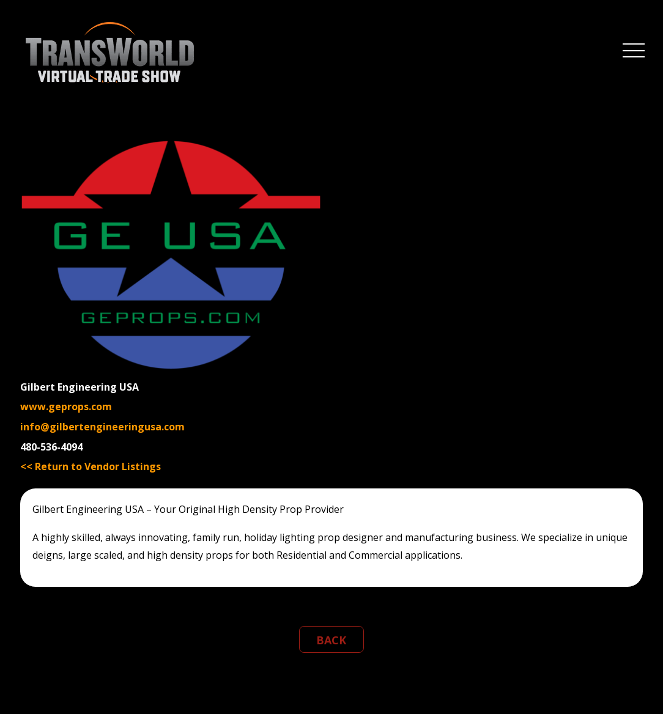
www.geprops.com (66, 406)
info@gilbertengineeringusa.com (102, 426)
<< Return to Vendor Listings (90, 466)
